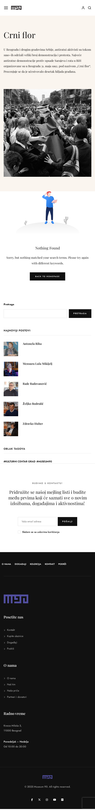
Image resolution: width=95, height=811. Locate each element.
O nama (6, 564)
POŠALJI (67, 521)
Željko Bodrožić (33, 403)
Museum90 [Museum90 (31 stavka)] (45, 461)
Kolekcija (35, 564)
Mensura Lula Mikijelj (37, 364)
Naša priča (13, 690)
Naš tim (11, 684)
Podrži (62, 564)
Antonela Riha (32, 344)
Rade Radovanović (35, 384)
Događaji (20, 564)
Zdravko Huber (33, 423)
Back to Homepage (47, 276)
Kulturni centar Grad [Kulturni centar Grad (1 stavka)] (20, 461)
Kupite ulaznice (15, 636)
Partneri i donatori (17, 697)
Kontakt (50, 564)
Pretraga (9, 304)
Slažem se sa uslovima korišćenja (40, 532)
